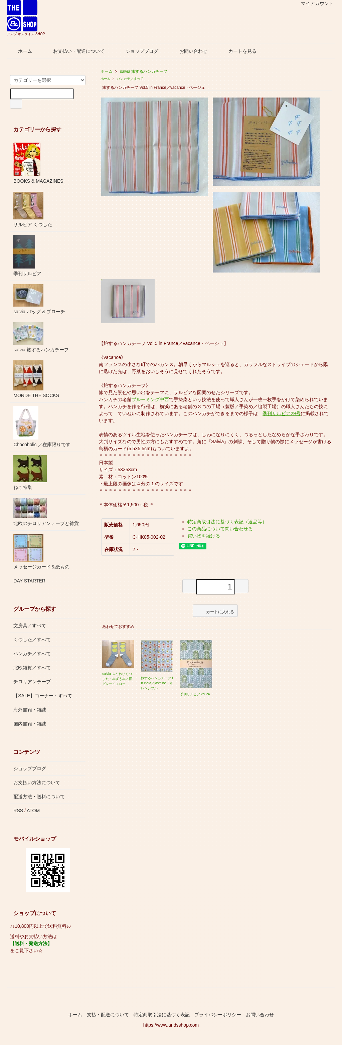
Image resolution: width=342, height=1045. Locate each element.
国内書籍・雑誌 (29, 723)
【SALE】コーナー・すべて (42, 695)
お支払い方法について (36, 782)
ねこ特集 (30, 472)
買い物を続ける (203, 535)
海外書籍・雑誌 (29, 709)
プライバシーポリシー (217, 1014)
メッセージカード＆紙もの (41, 551)
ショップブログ (137, 51)
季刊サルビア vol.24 (195, 694)
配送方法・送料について (39, 796)
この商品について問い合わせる (220, 528)
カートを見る (237, 51)
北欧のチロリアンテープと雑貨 (46, 512)
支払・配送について (108, 1014)
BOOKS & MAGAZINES (38, 163)
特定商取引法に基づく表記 (162, 1014)
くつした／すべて (32, 639)
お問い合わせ (188, 51)
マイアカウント (314, 3)
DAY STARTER (29, 580)
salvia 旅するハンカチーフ (143, 71)
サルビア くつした (32, 209)
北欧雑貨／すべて (32, 667)
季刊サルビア (27, 255)
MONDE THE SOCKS (36, 379)
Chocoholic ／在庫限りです (41, 426)
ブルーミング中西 (150, 399)
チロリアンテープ (32, 681)
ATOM (33, 810)
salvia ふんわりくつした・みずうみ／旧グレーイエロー (117, 679)
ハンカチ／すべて (130, 78)
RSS (18, 810)
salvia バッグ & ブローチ (39, 299)
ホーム (20, 51)
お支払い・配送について (74, 51)
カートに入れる (215, 610)
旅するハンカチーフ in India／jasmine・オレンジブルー (157, 683)
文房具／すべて (29, 625)
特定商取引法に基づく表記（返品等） (227, 521)
